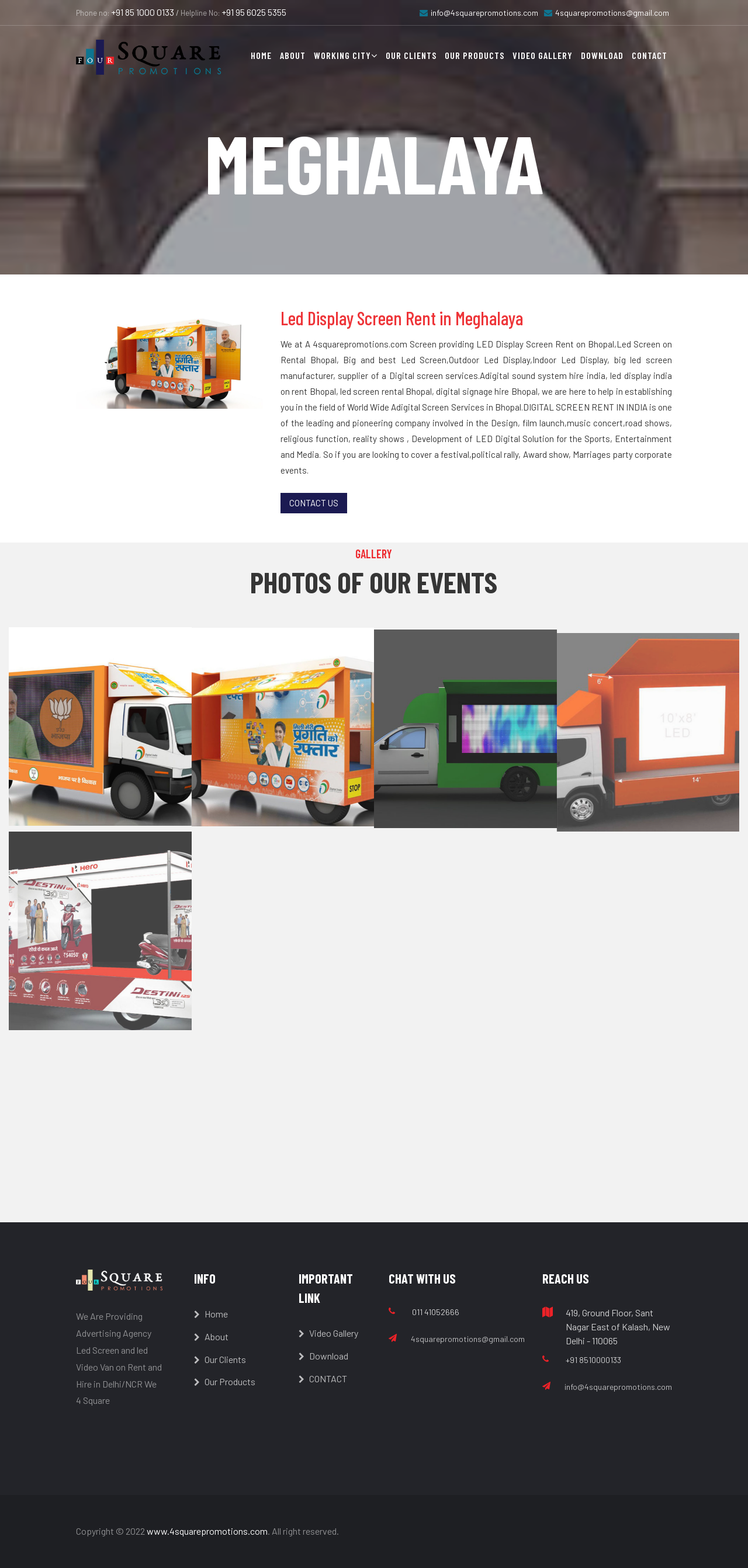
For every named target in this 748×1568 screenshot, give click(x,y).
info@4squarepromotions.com (479, 13)
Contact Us (313, 503)
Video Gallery (542, 55)
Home (261, 55)
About (293, 55)
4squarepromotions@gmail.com (606, 13)
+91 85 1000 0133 (142, 12)
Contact (649, 55)
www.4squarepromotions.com (207, 1530)
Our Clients (411, 55)
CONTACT (323, 1378)
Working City (346, 55)
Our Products (474, 55)
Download (602, 55)
